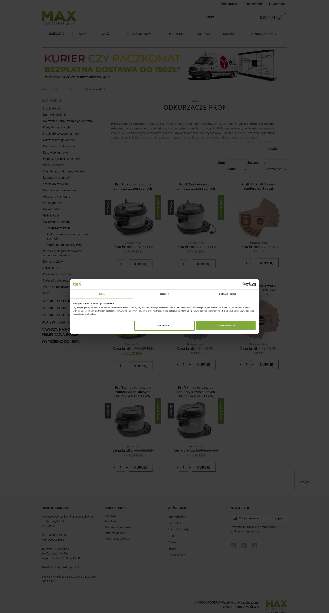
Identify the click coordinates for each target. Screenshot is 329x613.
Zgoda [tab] (102, 294)
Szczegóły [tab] (164, 294)
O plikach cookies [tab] (227, 294)
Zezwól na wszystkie (225, 326)
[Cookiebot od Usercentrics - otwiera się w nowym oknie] (237, 284)
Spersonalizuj (164, 326)
